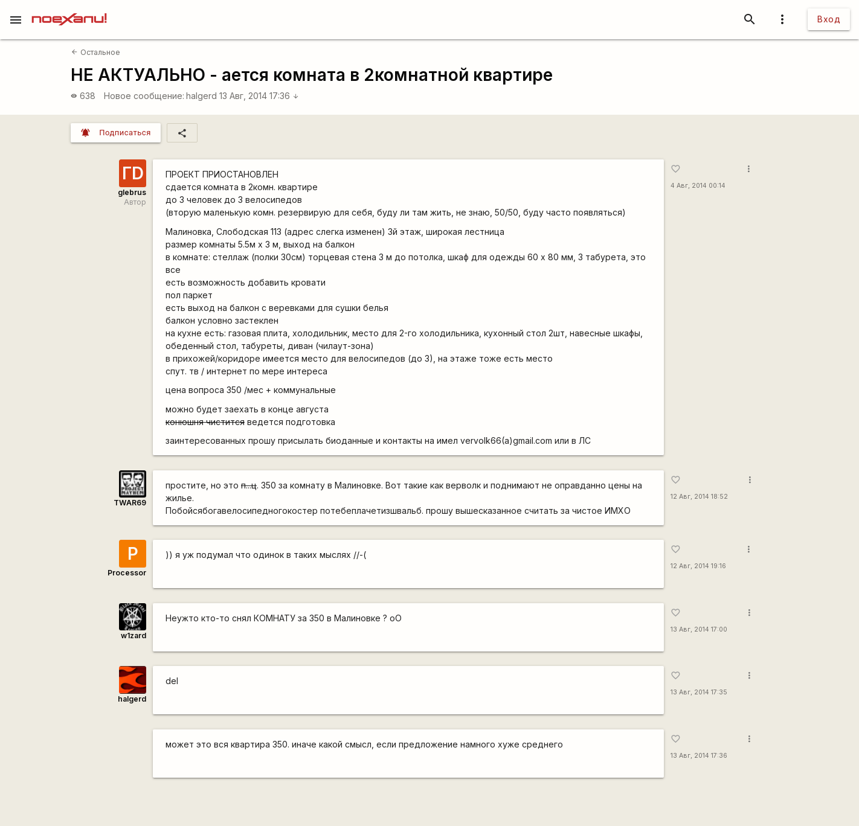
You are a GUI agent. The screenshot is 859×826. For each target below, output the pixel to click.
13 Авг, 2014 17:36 (259, 96)
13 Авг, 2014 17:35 (699, 692)
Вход (828, 19)
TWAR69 (130, 502)
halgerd (201, 96)
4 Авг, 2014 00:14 (698, 186)
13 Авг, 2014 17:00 (699, 629)
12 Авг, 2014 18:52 (699, 497)
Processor (127, 572)
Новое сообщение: (144, 96)
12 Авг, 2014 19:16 (698, 566)
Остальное (95, 52)
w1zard (133, 635)
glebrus (132, 192)
